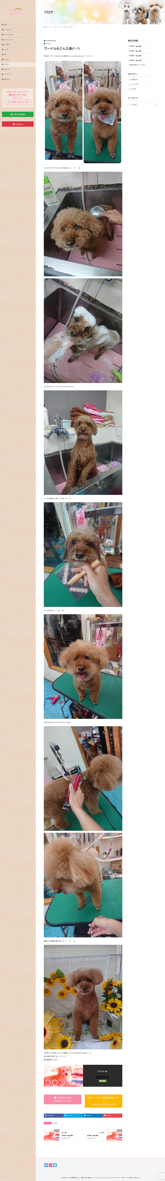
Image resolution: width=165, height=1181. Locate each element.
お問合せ (7, 79)
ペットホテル (8, 34)
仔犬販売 (7, 44)
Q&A (5, 54)
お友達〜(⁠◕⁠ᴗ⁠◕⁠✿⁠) (67, 1135)
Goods (6, 49)
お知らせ (7, 69)
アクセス (7, 59)
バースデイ (8, 74)
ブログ (6, 64)
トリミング (8, 30)
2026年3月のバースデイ (137, 65)
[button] (62, 1099)
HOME (5, 25)
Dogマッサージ (9, 39)
